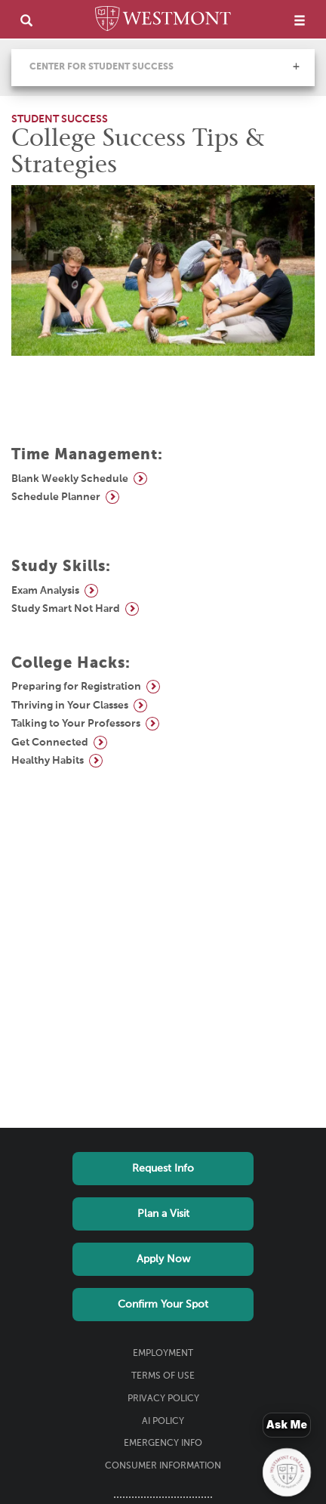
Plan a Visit (163, 1214)
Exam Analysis (45, 590)
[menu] (299, 20)
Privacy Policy (163, 1399)
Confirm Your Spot (163, 1304)
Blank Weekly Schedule (69, 479)
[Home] (163, 21)
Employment (163, 1353)
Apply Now (163, 1259)
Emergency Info (163, 1443)
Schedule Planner (55, 497)
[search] (26, 20)
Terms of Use (163, 1376)
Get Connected (49, 742)
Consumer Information (163, 1466)
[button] (295, 66)
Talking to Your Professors (75, 723)
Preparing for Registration (76, 686)
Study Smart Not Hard (65, 609)
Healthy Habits (47, 760)
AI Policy (163, 1421)
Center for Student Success (101, 67)
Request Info (163, 1168)
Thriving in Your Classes (69, 705)
